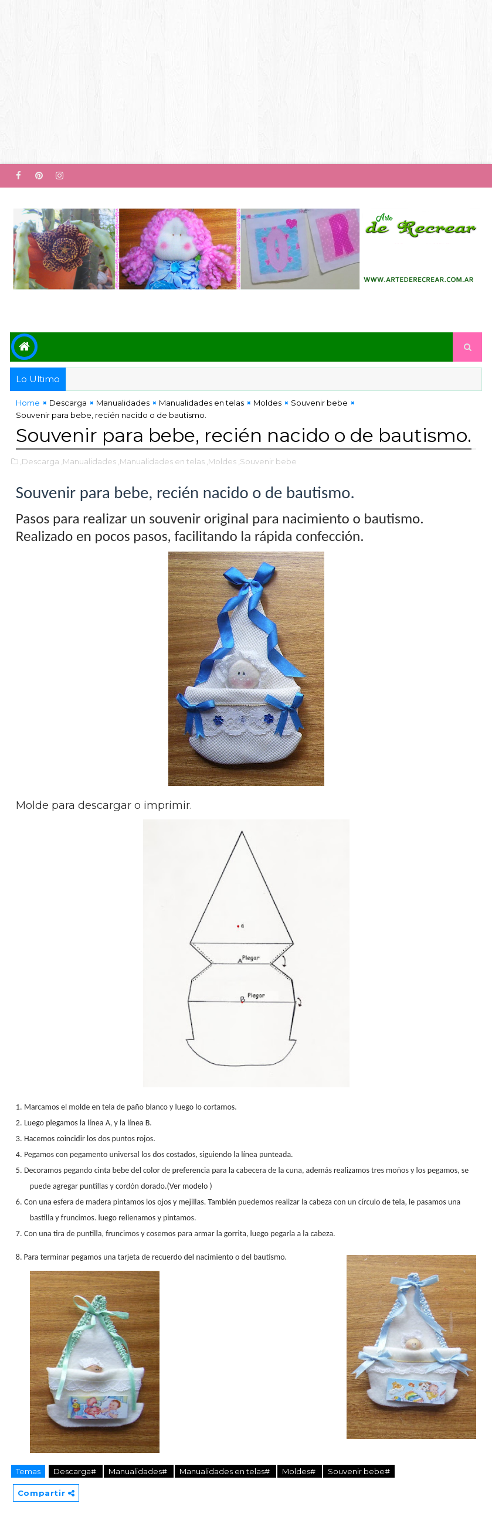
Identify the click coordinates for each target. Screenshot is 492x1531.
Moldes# (299, 1471)
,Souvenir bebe (267, 461)
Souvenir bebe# (359, 1471)
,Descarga (39, 461)
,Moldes (221, 461)
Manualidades (123, 402)
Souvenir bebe (319, 402)
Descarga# (75, 1471)
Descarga (68, 402)
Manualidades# (138, 1471)
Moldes (267, 402)
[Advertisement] (246, 82)
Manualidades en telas (201, 402)
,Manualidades (88, 461)
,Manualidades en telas (161, 461)
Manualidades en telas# (225, 1471)
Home (28, 402)
